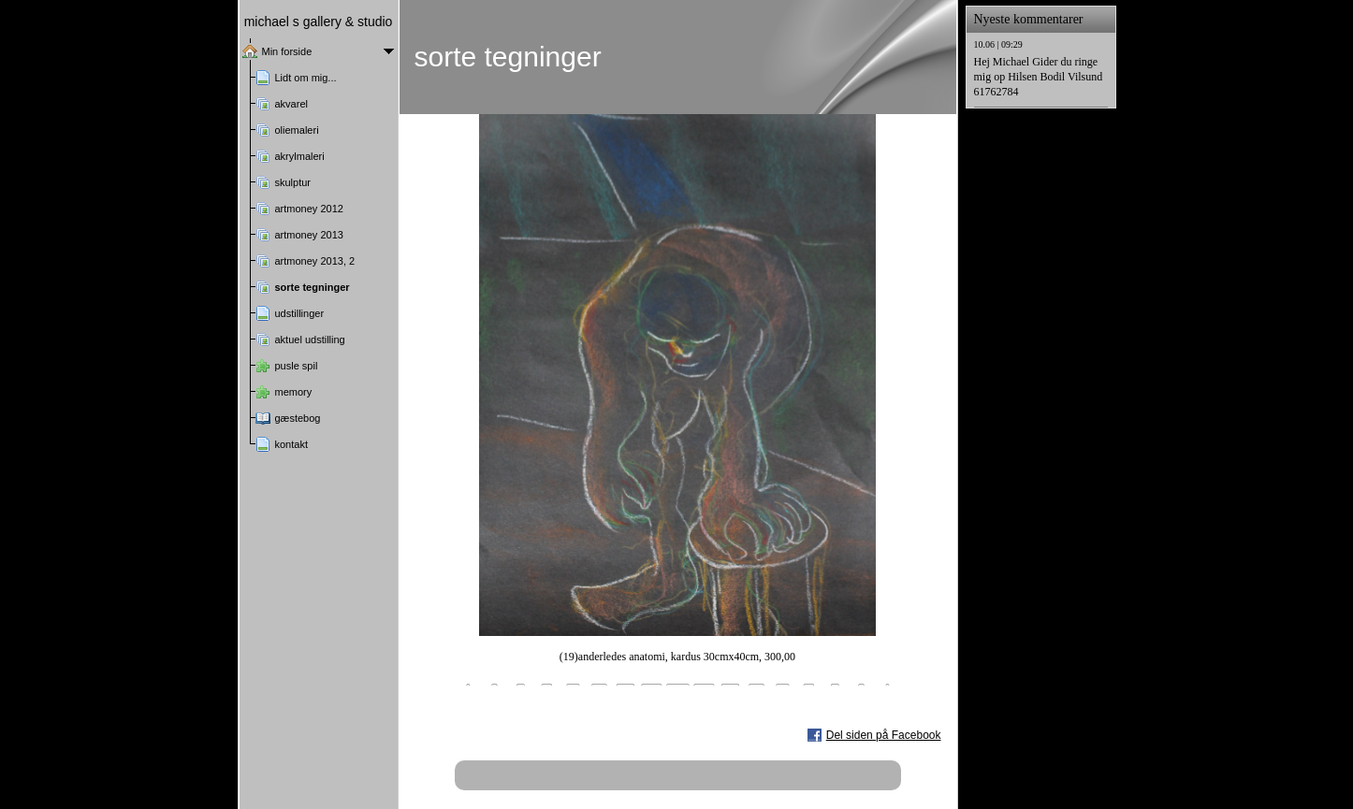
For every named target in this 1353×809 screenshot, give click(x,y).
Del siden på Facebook (883, 735)
